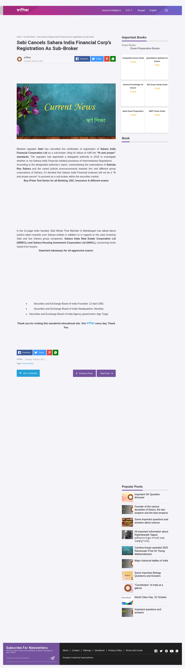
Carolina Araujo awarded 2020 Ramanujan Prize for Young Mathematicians (151, 550)
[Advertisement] (73, 25)
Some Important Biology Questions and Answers (148, 574)
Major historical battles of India (151, 560)
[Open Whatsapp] (177, 651)
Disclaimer (100, 650)
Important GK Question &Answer (147, 496)
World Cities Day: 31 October (151, 597)
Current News (27, 363)
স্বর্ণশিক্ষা (90, 323)
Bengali (141, 10)
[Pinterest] (107, 59)
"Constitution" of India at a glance (149, 587)
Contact (75, 650)
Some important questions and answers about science (151, 521)
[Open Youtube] (172, 651)
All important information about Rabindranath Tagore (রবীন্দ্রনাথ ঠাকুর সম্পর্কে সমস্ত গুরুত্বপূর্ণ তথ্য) (151, 536)
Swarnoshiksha (86, 658)
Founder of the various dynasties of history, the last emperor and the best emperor (151, 509)
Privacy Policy (115, 650)
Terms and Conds (134, 650)
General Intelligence (111, 10)
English (153, 10)
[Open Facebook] (156, 651)
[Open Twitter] (161, 651)
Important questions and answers (148, 611)
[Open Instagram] (166, 651)
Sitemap (87, 650)
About (65, 650)
